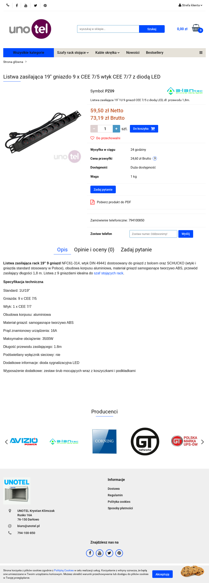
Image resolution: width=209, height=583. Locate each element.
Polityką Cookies (64, 570)
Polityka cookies (119, 501)
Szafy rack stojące (73, 53)
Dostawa (114, 488)
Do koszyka (144, 128)
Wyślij (186, 234)
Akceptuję (162, 574)
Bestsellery (154, 53)
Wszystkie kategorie (28, 53)
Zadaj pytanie (103, 189)
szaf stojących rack (108, 273)
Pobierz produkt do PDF (110, 202)
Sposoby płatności (120, 508)
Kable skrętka (107, 53)
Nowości (132, 53)
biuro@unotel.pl (28, 526)
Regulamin (115, 495)
